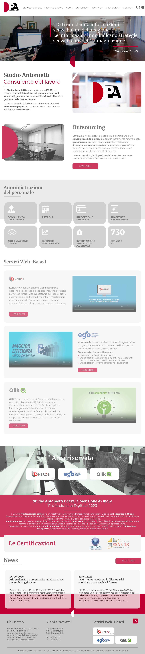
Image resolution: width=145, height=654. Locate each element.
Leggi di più (85, 166)
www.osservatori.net (17, 516)
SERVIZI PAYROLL (32, 7)
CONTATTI (128, 7)
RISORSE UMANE (54, 7)
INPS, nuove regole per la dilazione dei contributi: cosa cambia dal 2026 (101, 581)
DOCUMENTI (82, 7)
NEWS (69, 7)
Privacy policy (120, 651)
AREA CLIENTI (112, 7)
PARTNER (97, 7)
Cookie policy (103, 651)
